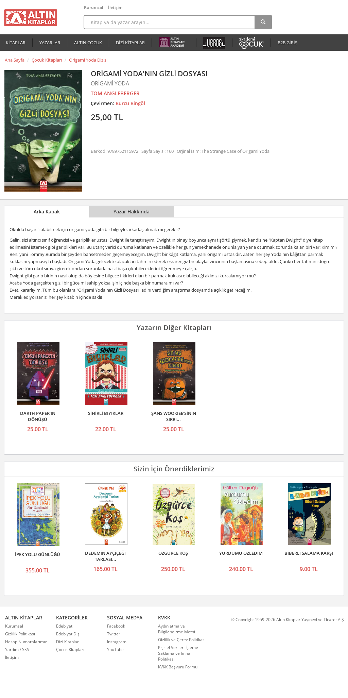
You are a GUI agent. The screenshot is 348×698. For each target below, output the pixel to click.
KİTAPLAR (15, 42)
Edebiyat (64, 626)
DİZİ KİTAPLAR (130, 42)
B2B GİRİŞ (287, 42)
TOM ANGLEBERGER (115, 93)
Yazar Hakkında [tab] (132, 211)
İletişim (115, 7)
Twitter (113, 634)
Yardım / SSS (17, 649)
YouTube (115, 649)
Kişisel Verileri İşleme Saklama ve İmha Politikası (178, 653)
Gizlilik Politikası (20, 634)
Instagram (116, 642)
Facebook (116, 626)
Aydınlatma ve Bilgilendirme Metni (176, 629)
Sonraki (336, 515)
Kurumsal (93, 7)
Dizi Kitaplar (67, 642)
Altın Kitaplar (30, 17)
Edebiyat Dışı (68, 634)
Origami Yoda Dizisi (88, 60)
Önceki (11, 515)
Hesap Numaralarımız (26, 642)
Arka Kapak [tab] (47, 211)
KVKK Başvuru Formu (177, 667)
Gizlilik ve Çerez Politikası (182, 640)
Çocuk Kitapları (47, 60)
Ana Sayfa (14, 60)
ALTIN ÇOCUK (88, 42)
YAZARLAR (49, 42)
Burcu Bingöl (130, 103)
